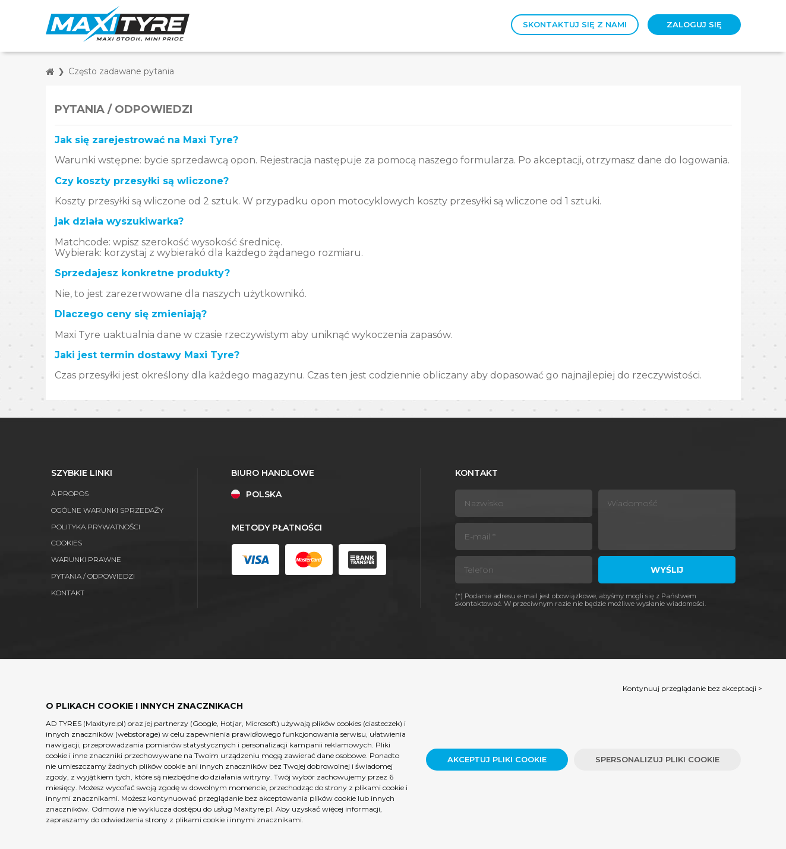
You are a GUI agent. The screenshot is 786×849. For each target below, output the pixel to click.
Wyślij (667, 569)
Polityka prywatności (95, 526)
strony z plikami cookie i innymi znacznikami (224, 819)
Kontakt (67, 592)
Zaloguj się (694, 24)
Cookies (66, 542)
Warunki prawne (86, 559)
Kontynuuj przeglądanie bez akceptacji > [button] (692, 688)
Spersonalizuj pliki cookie (657, 759)
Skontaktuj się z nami (575, 24)
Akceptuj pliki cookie (497, 759)
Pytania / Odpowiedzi (93, 576)
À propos (70, 493)
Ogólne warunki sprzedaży (107, 510)
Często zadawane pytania (121, 71)
